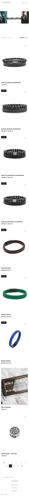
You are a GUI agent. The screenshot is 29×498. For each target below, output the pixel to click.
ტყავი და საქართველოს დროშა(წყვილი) (12, 175)
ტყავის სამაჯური (6, 268)
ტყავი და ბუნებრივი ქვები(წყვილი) (11, 82)
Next (22, 466)
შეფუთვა (14, 487)
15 (9, 37)
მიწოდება (14, 490)
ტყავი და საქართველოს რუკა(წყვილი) (12, 221)
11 (18, 466)
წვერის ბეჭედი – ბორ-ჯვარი (9, 453)
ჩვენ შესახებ (14, 485)
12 (7, 37)
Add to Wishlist (25, 46)
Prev (4, 462)
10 (14, 466)
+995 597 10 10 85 (8, 477)
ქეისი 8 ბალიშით (6, 407)
